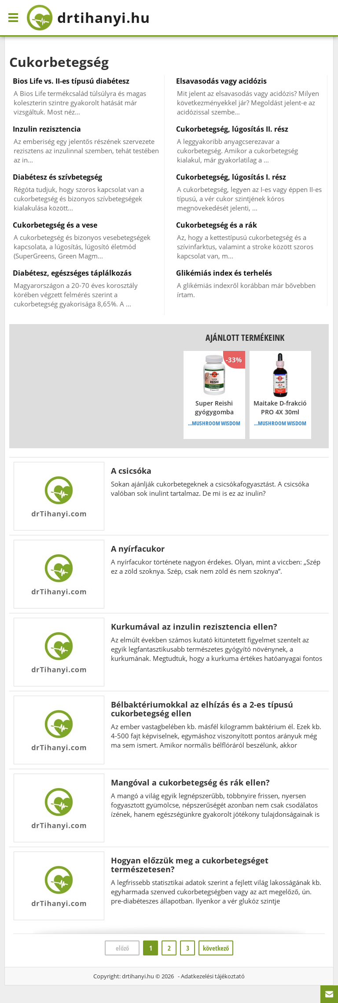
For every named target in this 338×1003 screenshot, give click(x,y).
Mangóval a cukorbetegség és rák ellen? (190, 782)
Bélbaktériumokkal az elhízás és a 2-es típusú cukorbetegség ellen (202, 709)
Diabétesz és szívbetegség (57, 177)
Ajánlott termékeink (245, 337)
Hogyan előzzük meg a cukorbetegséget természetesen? (189, 864)
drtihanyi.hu (138, 976)
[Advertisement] (84, 386)
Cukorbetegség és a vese (55, 225)
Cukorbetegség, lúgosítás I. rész (231, 177)
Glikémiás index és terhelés (224, 273)
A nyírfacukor (138, 548)
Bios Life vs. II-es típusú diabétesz (71, 81)
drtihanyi (88, 17)
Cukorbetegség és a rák (216, 225)
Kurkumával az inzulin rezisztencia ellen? (194, 626)
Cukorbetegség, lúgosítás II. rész (232, 129)
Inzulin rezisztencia (47, 129)
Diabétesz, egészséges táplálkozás (72, 273)
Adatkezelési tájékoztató (213, 976)
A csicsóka (131, 470)
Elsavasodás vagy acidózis (221, 81)
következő (216, 948)
